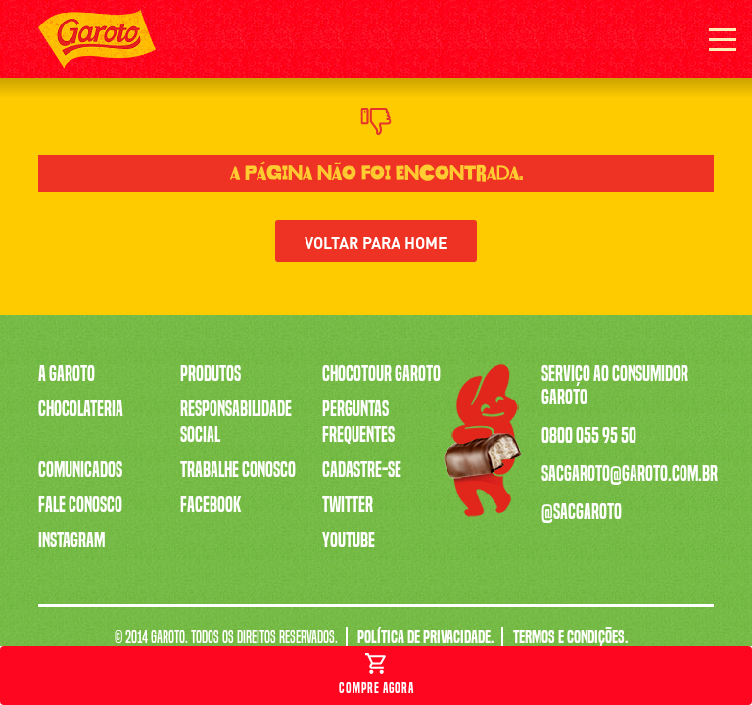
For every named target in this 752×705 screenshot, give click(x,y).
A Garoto (66, 374)
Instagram (71, 540)
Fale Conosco (80, 505)
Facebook (210, 505)
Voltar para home (376, 241)
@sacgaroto (581, 512)
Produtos (210, 374)
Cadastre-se (361, 470)
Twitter (347, 505)
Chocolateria (80, 409)
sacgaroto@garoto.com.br (629, 474)
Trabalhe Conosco (238, 470)
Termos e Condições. (570, 637)
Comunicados (80, 470)
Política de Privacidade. (425, 637)
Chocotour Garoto (381, 374)
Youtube (348, 540)
